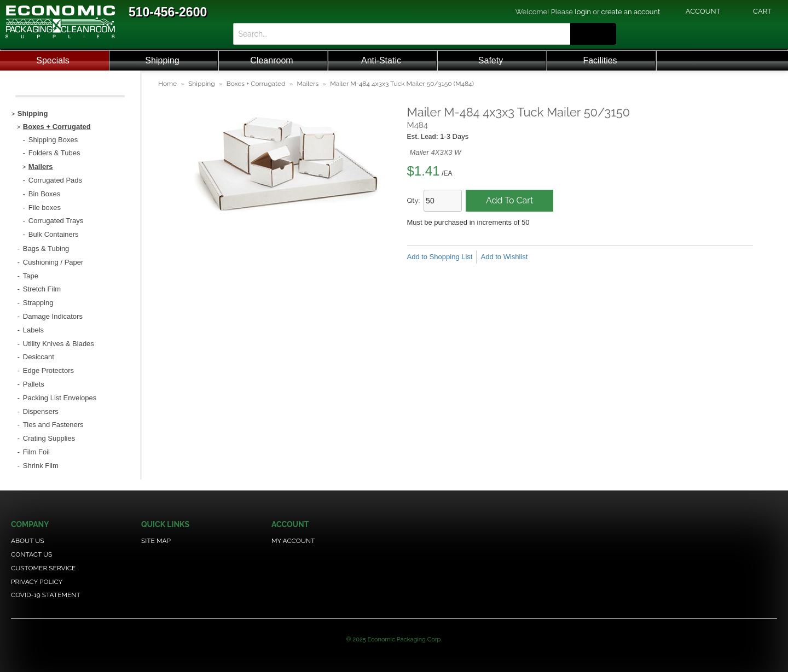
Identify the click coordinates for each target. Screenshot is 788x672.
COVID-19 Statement (45, 595)
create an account (630, 12)
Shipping (162, 60)
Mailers (307, 83)
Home (167, 83)
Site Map (156, 541)
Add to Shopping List (440, 257)
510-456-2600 (168, 12)
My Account (293, 541)
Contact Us (31, 554)
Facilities (600, 60)
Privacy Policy (36, 582)
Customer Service (43, 568)
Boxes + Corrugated (256, 83)
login (583, 12)
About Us (27, 541)
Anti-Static (381, 60)
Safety (490, 60)
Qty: (413, 200)
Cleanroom (271, 60)
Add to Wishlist (504, 257)
